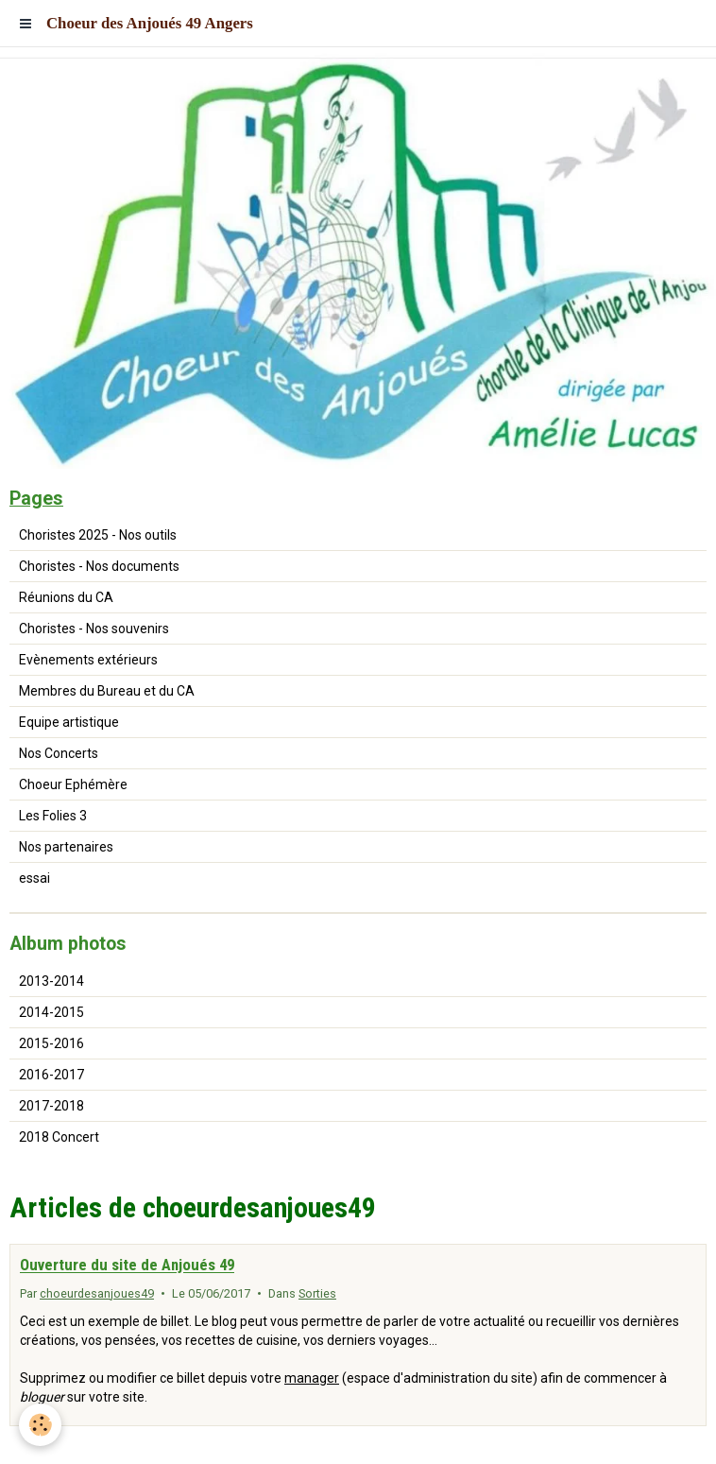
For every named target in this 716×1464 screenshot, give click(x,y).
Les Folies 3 (53, 815)
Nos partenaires (66, 846)
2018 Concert (59, 1137)
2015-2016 (51, 1043)
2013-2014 (51, 981)
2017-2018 (51, 1105)
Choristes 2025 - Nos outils (98, 535)
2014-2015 (51, 1012)
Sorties (317, 1293)
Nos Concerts (58, 753)
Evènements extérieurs (88, 659)
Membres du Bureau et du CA (107, 690)
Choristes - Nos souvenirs (94, 628)
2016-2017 (51, 1074)
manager (311, 1378)
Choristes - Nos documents (99, 566)
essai (34, 878)
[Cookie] (40, 1425)
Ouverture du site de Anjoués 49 (127, 1265)
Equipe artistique (69, 722)
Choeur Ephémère (73, 784)
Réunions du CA (66, 597)
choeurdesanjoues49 (97, 1293)
